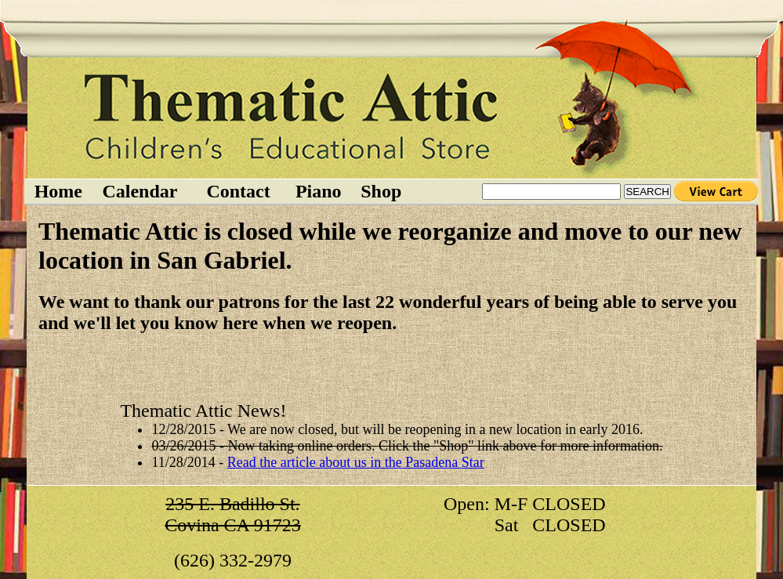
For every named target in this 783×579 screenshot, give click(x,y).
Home (58, 191)
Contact (238, 191)
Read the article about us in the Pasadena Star (355, 462)
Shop (381, 191)
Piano (318, 191)
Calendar (139, 191)
